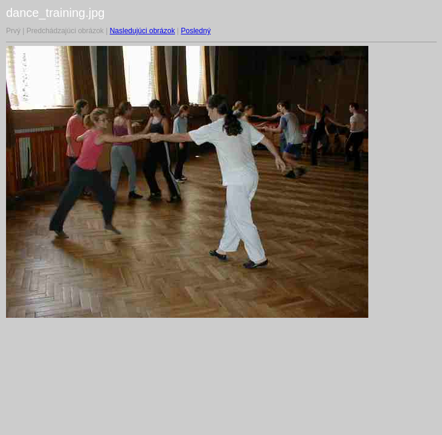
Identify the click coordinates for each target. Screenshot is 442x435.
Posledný (196, 31)
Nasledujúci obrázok (142, 31)
